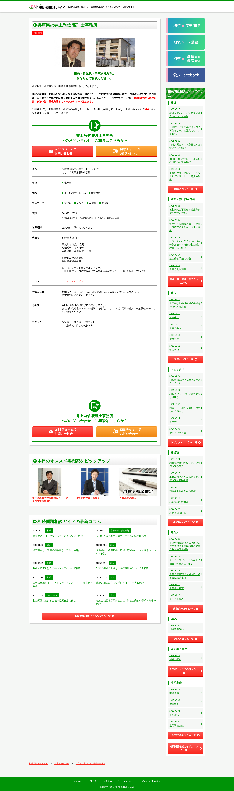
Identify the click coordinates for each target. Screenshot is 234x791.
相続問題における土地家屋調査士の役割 (54, 600)
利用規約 (107, 781)
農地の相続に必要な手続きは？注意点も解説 (120, 582)
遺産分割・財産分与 (119, 530)
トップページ (79, 781)
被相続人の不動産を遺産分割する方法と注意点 (121, 536)
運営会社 (94, 781)
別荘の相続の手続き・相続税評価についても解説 (122, 568)
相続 (49, 530)
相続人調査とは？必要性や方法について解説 (57, 568)
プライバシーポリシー (127, 781)
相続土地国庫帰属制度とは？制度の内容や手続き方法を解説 (126, 602)
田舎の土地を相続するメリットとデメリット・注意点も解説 (63, 584)
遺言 (49, 545)
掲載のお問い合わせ (151, 781)
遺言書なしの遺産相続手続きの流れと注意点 (57, 550)
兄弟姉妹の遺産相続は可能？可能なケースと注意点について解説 (126, 552)
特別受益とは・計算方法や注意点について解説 (58, 536)
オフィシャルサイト (72, 281)
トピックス (52, 595)
